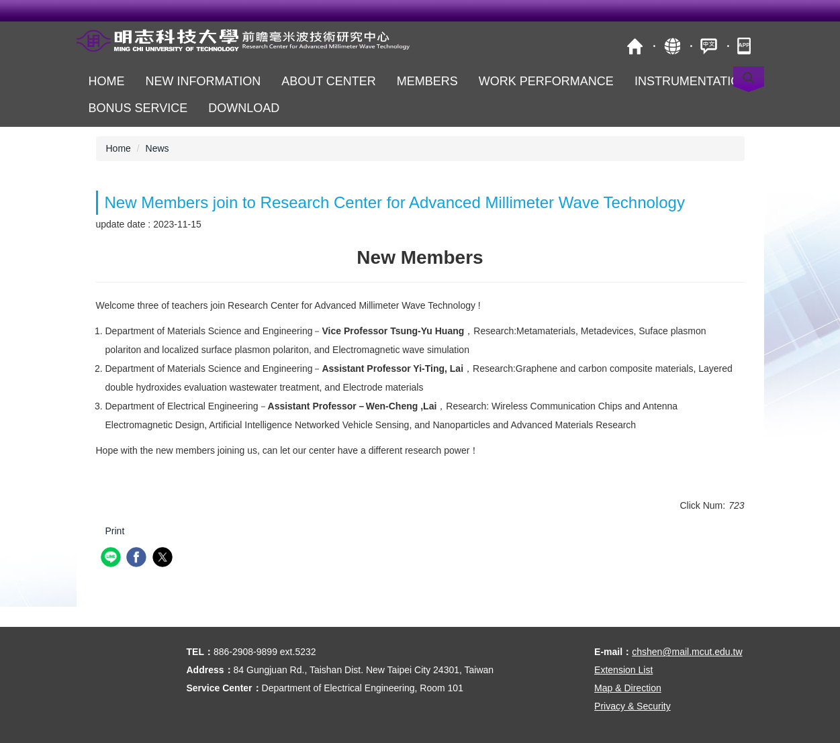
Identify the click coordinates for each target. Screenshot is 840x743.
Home (107, 81)
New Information (203, 81)
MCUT (634, 46)
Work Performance (546, 81)
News (157, 148)
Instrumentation (692, 81)
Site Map (671, 46)
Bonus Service (138, 108)
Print (115, 531)
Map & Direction (627, 688)
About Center (328, 81)
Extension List (623, 669)
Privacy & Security (632, 706)
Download (243, 108)
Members (427, 81)
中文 (708, 46)
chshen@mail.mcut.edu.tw (687, 651)
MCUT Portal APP (745, 46)
